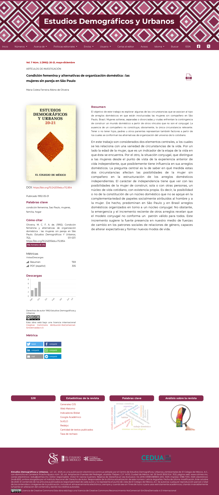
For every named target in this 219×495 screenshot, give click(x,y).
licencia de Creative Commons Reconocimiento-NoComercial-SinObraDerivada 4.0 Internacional (127, 490)
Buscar (175, 46)
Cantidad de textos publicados (76, 429)
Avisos (144, 46)
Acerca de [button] (39, 46)
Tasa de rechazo (69, 434)
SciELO (64, 421)
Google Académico (70, 417)
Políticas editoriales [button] (64, 46)
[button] (34, 344)
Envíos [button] (88, 46)
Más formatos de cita (36, 245)
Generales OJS (68, 404)
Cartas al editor (125, 46)
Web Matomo (67, 408)
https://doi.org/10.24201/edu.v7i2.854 (52, 187)
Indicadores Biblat (70, 413)
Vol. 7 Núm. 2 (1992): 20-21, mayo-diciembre (50, 62)
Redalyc (64, 425)
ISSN (187, 46)
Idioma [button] (158, 46)
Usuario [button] (104, 46)
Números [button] (20, 46)
